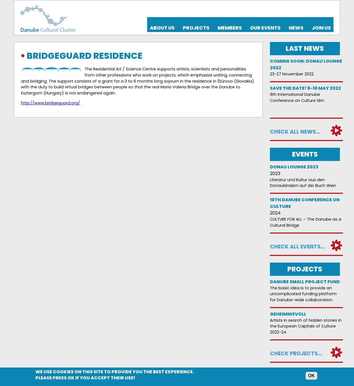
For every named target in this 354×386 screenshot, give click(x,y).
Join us (321, 28)
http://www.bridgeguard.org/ (50, 103)
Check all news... (295, 132)
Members (230, 28)
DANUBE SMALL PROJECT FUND (305, 282)
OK (311, 376)
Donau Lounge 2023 (294, 167)
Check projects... (296, 353)
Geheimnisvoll (288, 314)
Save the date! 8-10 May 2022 (305, 88)
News (296, 28)
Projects (196, 28)
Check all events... (297, 246)
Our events (265, 28)
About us (162, 28)
